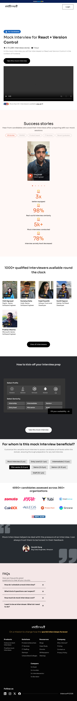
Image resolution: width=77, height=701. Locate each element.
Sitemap (43, 656)
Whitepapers (44, 652)
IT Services (26, 646)
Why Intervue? (62, 643)
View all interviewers (38, 344)
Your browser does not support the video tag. (39, 161)
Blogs (42, 643)
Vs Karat (34, 667)
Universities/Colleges (29, 656)
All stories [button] (11, 135)
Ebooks (42, 649)
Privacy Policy (62, 653)
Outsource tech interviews (9, 644)
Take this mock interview (17, 61)
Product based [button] (34, 135)
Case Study (44, 646)
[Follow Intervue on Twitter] (14, 693)
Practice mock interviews (9, 649)
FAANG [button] (22, 135)
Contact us (61, 649)
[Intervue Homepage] (11, 6)
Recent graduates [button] (63, 135)
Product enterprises (29, 643)
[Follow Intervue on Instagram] (10, 693)
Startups (25, 652)
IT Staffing (25, 649)
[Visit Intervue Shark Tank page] (38, 1)
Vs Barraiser (35, 677)
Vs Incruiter (35, 670)
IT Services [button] (49, 135)
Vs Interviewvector (37, 673)
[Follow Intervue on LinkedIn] (5, 693)
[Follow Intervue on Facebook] (19, 693)
